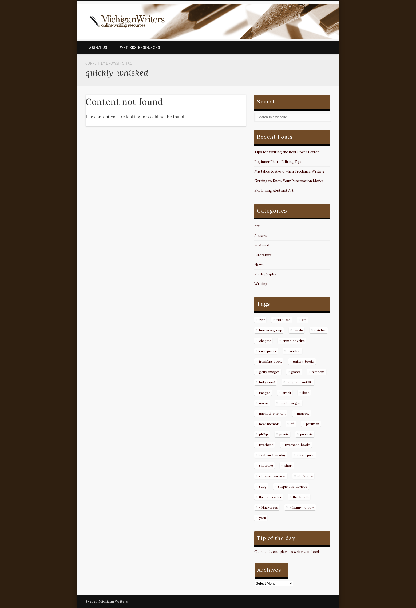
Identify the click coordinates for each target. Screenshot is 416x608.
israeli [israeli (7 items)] (286, 393)
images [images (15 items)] (264, 393)
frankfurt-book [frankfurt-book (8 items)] (270, 361)
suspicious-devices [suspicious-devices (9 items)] (292, 487)
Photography (265, 274)
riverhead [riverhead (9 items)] (266, 445)
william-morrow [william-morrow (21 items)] (301, 507)
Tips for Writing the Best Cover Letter (286, 152)
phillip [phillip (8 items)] (263, 434)
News (259, 264)
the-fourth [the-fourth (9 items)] (301, 497)
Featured (261, 245)
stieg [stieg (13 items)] (263, 487)
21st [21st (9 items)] (262, 320)
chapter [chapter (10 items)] (265, 341)
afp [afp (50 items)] (304, 320)
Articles (260, 235)
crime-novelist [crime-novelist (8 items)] (293, 341)
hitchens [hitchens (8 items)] (318, 372)
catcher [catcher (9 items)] (320, 330)
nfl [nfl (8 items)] (293, 424)
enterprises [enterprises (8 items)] (267, 351)
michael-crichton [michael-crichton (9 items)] (272, 413)
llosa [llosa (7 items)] (306, 393)
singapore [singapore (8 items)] (305, 476)
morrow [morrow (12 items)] (303, 413)
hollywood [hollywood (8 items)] (267, 382)
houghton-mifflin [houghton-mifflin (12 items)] (300, 382)
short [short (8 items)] (288, 465)
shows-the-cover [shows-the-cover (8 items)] (272, 476)
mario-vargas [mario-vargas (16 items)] (290, 403)
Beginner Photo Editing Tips (278, 161)
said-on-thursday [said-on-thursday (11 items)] (272, 455)
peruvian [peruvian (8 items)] (312, 424)
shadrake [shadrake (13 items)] (266, 465)
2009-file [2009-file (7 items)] (283, 320)
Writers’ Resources (140, 47)
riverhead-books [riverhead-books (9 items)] (297, 445)
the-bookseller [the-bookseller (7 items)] (270, 497)
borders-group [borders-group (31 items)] (270, 330)
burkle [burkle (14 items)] (298, 330)
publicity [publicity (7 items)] (306, 434)
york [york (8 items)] (262, 518)
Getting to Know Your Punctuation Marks (288, 181)
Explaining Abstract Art (274, 190)
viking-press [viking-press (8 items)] (268, 507)
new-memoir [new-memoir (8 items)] (269, 424)
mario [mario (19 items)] (263, 403)
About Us (98, 47)
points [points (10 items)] (284, 434)
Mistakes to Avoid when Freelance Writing (289, 171)
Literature (263, 255)
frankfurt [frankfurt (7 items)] (294, 351)
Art (257, 226)
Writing (260, 284)
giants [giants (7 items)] (295, 372)
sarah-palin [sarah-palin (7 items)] (305, 455)
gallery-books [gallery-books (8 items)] (303, 361)
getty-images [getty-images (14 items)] (269, 372)
